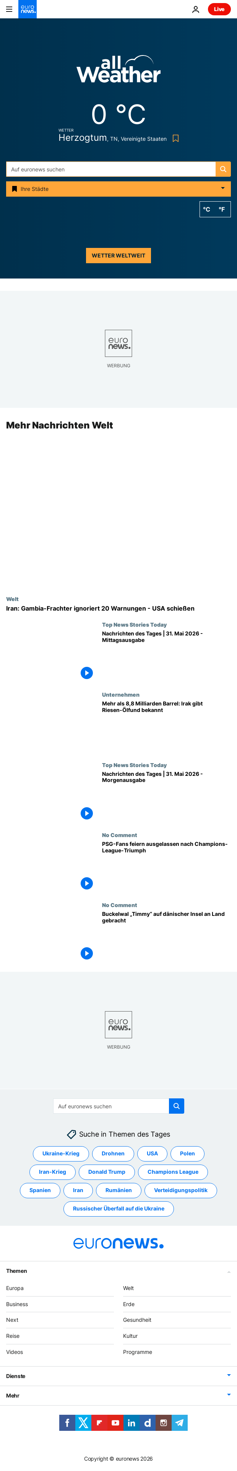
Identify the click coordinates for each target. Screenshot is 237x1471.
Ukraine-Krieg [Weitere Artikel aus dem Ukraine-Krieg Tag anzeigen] (61, 1153)
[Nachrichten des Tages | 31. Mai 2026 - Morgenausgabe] (166, 797)
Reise (12, 1336)
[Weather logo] (118, 71)
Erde (129, 1303)
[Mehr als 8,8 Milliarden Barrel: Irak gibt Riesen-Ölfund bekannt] (166, 727)
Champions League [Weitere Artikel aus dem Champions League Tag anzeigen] (173, 1171)
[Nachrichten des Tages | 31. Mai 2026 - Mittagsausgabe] (166, 656)
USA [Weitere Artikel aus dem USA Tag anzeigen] (152, 1153)
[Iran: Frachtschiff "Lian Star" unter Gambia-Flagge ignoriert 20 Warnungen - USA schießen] (118, 608)
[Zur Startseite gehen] (27, 9)
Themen (16, 1270)
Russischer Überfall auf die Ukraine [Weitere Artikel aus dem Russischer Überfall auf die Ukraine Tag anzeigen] (118, 1208)
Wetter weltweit (118, 255)
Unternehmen (121, 695)
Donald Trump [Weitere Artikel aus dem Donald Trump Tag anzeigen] (106, 1171)
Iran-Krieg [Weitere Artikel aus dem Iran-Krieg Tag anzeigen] (52, 1171)
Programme (137, 1352)
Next (12, 1319)
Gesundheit (137, 1319)
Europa (15, 1287)
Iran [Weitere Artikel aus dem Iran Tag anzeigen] (78, 1190)
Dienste (15, 1375)
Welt (12, 599)
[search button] (223, 169)
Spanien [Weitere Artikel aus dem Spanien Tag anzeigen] (40, 1190)
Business (17, 1303)
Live (219, 9)
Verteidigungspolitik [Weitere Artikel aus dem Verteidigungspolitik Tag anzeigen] (181, 1190)
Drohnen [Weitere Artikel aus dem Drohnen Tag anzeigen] (113, 1153)
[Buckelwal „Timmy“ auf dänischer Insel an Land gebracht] (166, 937)
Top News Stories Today (134, 624)
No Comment (119, 835)
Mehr (12, 1395)
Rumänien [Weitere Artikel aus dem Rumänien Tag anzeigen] (119, 1190)
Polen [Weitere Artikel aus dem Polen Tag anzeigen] (187, 1153)
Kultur (130, 1336)
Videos (14, 1352)
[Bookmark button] (174, 138)
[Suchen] (118, 169)
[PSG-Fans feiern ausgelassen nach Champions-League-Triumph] (166, 867)
